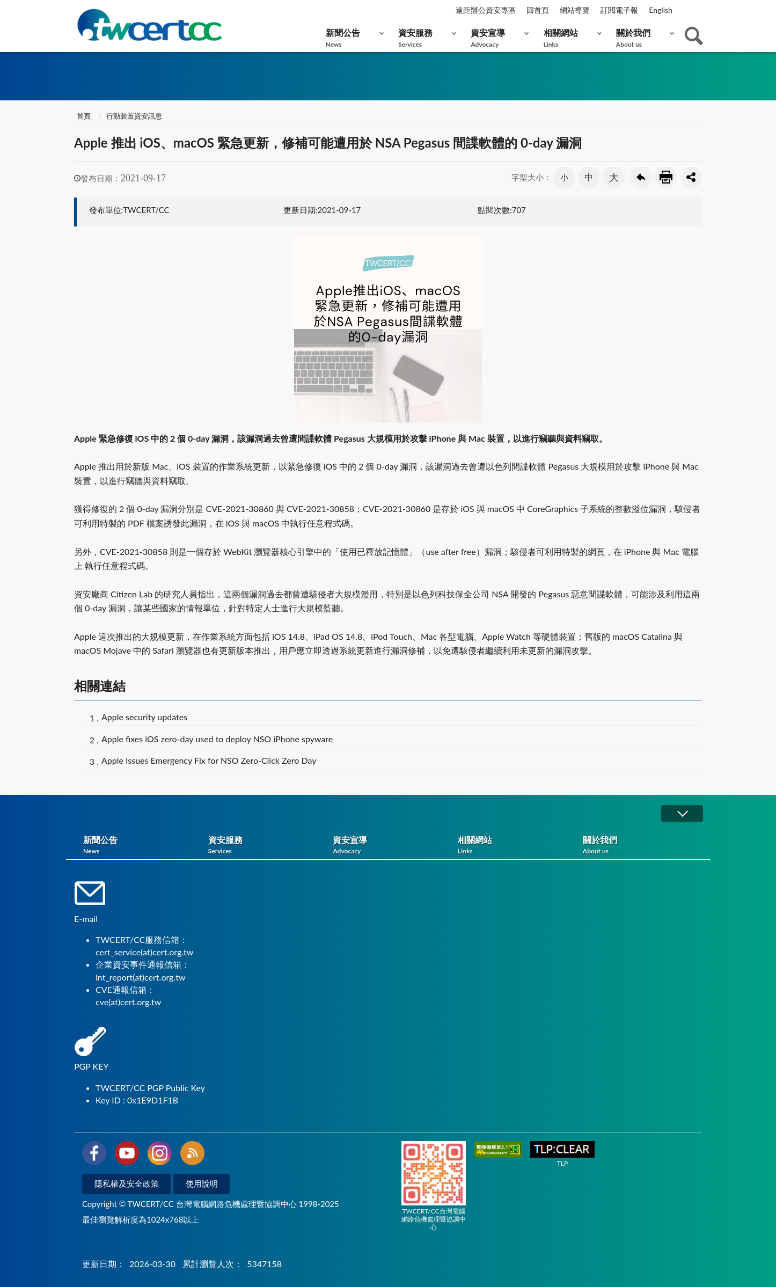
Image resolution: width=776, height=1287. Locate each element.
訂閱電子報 (619, 9)
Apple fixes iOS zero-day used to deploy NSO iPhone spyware (217, 739)
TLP (562, 1154)
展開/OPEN (682, 813)
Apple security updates (144, 717)
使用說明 (202, 1183)
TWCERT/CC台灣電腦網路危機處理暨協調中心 (433, 1186)
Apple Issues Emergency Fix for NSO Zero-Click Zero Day (208, 760)
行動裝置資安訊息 (134, 116)
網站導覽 (575, 9)
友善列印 (666, 177)
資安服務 (424, 37)
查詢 (694, 36)
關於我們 (642, 37)
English (660, 9)
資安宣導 (497, 37)
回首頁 (537, 9)
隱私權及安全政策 (126, 1183)
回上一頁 (640, 177)
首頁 (84, 116)
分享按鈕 (691, 177)
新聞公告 (352, 37)
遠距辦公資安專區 (486, 9)
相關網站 (570, 37)
